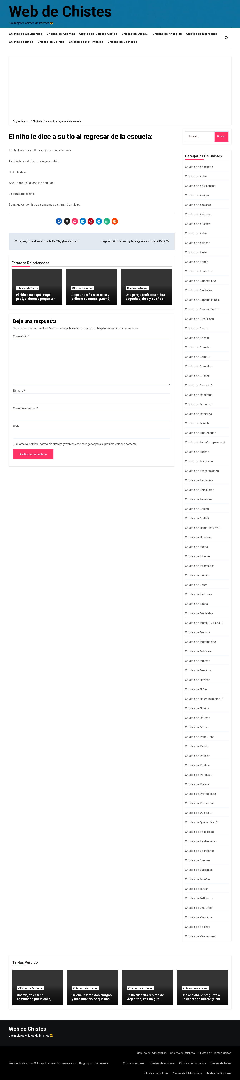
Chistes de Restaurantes (201, 841)
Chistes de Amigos (197, 195)
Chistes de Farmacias (199, 480)
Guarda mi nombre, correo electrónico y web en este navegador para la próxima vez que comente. (76, 444)
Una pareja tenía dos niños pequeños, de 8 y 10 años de (145, 298)
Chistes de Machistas (199, 613)
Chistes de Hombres (198, 537)
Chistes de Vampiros (198, 917)
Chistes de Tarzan (196, 889)
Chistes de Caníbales (198, 290)
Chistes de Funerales (198, 499)
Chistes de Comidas (198, 347)
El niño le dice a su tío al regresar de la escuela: (81, 137)
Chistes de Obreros (197, 718)
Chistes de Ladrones (198, 594)
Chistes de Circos (196, 328)
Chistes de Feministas (199, 490)
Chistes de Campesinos (200, 281)
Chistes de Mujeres (197, 661)
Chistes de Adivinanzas (25, 33)
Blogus (83, 1063)
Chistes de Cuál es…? (199, 385)
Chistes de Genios (197, 509)
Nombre (19, 390)
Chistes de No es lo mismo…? (204, 699)
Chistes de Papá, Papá (199, 737)
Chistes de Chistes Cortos (98, 33)
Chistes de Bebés (196, 262)
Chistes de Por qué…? (199, 775)
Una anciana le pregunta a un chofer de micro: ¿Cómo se (202, 999)
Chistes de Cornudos (198, 366)
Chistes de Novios (197, 708)
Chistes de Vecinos (197, 927)
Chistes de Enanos (197, 452)
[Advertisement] (121, 85)
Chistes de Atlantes (61, 33)
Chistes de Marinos (197, 632)
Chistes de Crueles (197, 376)
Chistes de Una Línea (198, 908)
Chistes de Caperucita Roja (202, 300)
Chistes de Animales (167, 33)
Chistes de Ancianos (198, 205)
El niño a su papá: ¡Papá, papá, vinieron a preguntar (35, 297)
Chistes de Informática (199, 566)
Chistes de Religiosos (199, 832)
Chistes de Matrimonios (86, 42)
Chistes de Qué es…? (198, 813)
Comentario (21, 336)
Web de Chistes (60, 11)
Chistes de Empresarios (200, 433)
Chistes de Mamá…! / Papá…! (203, 623)
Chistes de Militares (198, 651)
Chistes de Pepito (196, 746)
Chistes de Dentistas (198, 395)
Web (16, 426)
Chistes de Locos (196, 604)
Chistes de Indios (196, 547)
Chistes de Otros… (135, 33)
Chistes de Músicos (198, 670)
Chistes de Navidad (197, 680)
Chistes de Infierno (197, 556)
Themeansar (100, 1063)
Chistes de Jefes (196, 585)
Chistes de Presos (197, 784)
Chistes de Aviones (197, 243)
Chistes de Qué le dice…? (201, 822)
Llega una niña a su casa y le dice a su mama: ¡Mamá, (90, 297)
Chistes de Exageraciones (202, 471)
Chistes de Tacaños (198, 879)
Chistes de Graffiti (197, 518)
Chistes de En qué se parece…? (205, 442)
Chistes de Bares (196, 252)
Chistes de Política (197, 765)
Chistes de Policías (197, 756)
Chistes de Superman (199, 870)
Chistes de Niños (21, 42)
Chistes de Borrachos (201, 33)
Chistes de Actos (196, 176)
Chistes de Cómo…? (198, 357)
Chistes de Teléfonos (199, 898)
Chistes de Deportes (198, 404)
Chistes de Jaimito (197, 575)
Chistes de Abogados (199, 167)
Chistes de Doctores (122, 42)
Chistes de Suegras (198, 860)
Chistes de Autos (196, 233)
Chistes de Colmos (51, 42)
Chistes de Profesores (200, 803)
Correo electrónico (25, 408)
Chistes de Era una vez (199, 461)
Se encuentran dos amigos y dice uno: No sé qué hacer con (92, 999)
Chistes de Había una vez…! (203, 528)
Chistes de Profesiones (200, 794)
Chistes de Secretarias (199, 851)
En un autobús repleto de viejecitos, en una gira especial (145, 999)
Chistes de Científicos (199, 319)
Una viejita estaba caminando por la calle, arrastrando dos (34, 999)
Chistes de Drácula (197, 423)
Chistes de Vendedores (200, 936)
